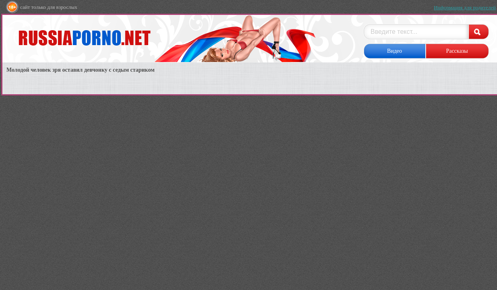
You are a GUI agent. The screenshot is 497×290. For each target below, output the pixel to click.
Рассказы (457, 51)
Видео (394, 51)
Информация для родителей (465, 7)
